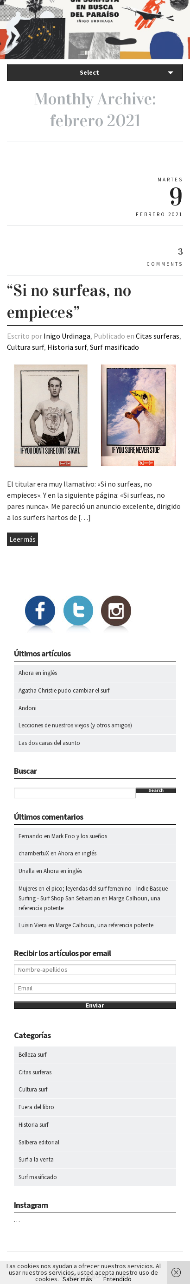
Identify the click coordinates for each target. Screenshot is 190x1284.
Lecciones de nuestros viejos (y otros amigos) (75, 725)
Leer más (22, 539)
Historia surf (67, 347)
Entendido (117, 1279)
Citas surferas (157, 335)
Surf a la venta (36, 1159)
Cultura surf (25, 347)
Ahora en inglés (38, 673)
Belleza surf (32, 1055)
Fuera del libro (36, 1107)
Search (156, 790)
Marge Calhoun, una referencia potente (104, 925)
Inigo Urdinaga (67, 335)
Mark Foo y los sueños (79, 836)
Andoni (28, 708)
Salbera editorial (39, 1142)
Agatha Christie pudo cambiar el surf (64, 690)
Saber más (77, 1279)
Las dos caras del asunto (49, 743)
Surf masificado (114, 347)
